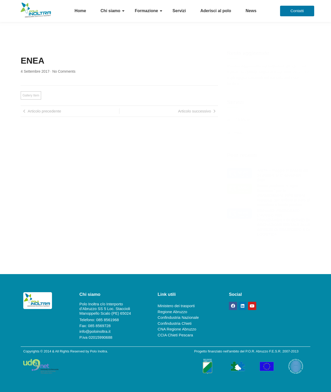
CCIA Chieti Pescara (175, 335)
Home (80, 11)
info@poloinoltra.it (94, 331)
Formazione (146, 11)
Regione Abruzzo (172, 312)
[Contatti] (297, 11)
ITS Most (242, 119)
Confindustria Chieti (175, 323)
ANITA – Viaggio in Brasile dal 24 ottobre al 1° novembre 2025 (282, 175)
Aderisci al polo (215, 11)
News (251, 11)
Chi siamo (110, 11)
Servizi (179, 11)
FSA (238, 132)
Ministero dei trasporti (176, 306)
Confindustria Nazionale (178, 317)
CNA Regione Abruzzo (177, 329)
